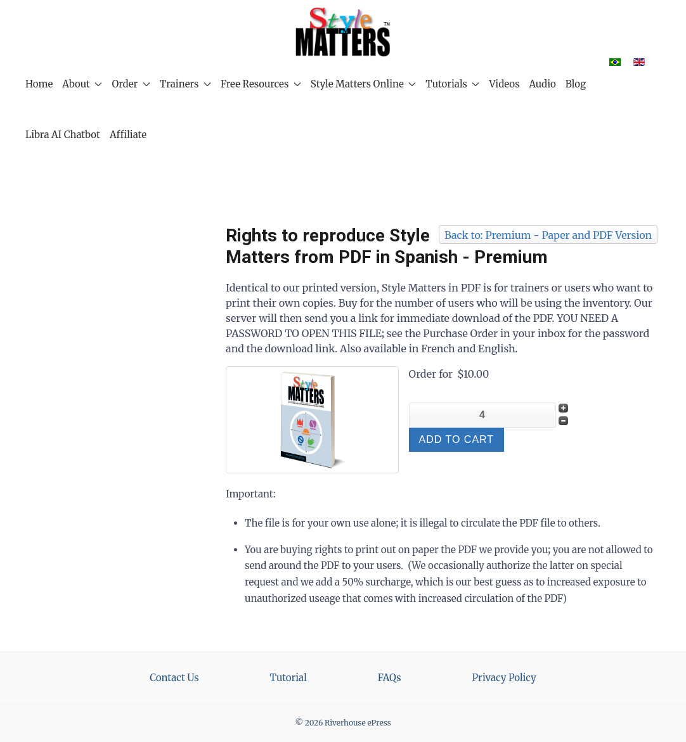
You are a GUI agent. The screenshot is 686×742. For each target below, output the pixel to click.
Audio (542, 84)
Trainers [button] (185, 84)
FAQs (389, 678)
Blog (576, 84)
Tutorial (288, 678)
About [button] (82, 84)
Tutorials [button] (452, 84)
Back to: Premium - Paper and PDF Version (548, 235)
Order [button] (131, 84)
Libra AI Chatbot (62, 135)
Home (39, 84)
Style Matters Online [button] (363, 84)
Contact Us (174, 678)
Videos (504, 84)
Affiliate (128, 135)
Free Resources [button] (261, 84)
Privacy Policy (504, 678)
